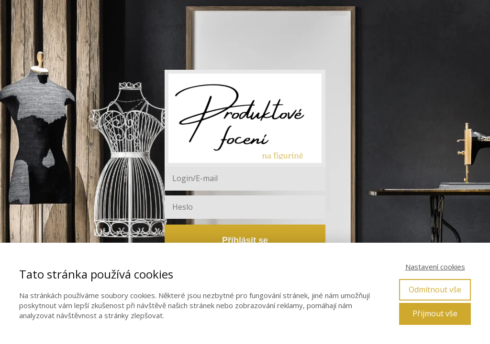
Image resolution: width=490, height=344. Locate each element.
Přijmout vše (434, 313)
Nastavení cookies (435, 266)
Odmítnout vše (435, 289)
